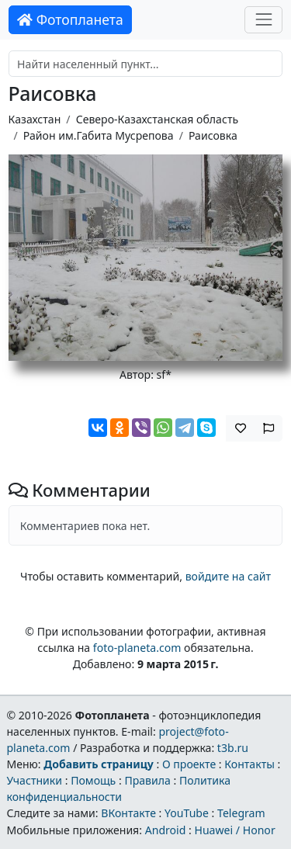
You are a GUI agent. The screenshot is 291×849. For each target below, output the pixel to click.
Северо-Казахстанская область (157, 119)
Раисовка (213, 135)
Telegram (241, 813)
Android (165, 830)
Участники (34, 780)
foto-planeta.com (137, 647)
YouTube (187, 813)
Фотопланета (70, 19)
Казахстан (35, 119)
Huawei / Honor (234, 830)
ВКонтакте (128, 813)
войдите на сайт (228, 576)
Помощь (93, 780)
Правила (147, 780)
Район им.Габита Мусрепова (98, 135)
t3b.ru (232, 747)
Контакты (249, 764)
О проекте (189, 764)
